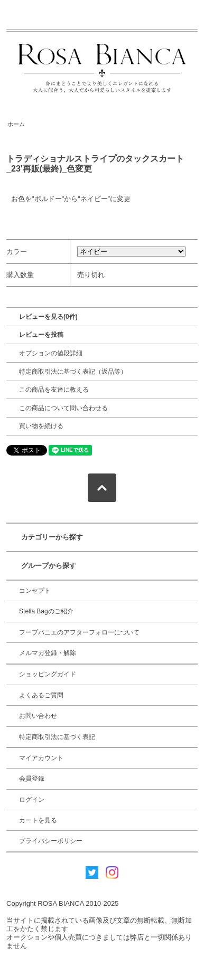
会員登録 (31, 778)
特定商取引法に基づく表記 (57, 737)
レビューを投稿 (41, 334)
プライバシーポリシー (50, 841)
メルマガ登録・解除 (47, 653)
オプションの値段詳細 (50, 353)
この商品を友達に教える (54, 389)
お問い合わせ (38, 715)
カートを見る (38, 820)
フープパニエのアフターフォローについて (79, 632)
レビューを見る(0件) (48, 316)
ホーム (16, 124)
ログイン (31, 799)
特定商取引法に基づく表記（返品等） (73, 371)
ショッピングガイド (47, 674)
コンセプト (35, 590)
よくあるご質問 (41, 695)
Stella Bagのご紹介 (46, 611)
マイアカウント (41, 758)
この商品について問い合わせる (63, 408)
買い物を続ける (41, 426)
